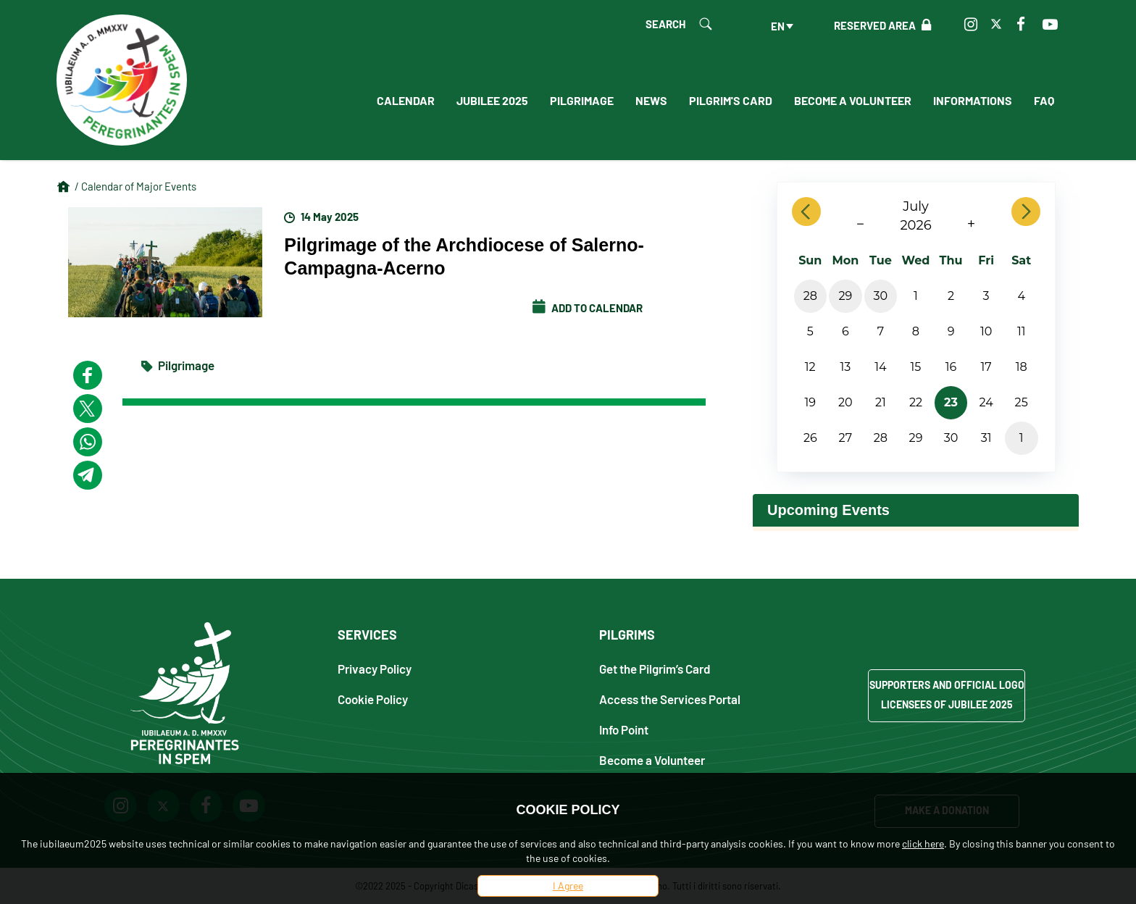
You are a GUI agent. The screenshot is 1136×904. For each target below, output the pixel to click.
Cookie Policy (373, 698)
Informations (972, 100)
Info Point (623, 729)
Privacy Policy (375, 668)
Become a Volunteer (852, 100)
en (778, 26)
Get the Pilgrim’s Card (655, 668)
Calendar (406, 100)
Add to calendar (587, 307)
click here (923, 843)
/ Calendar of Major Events (135, 186)
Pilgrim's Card (730, 100)
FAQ (1044, 100)
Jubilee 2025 (492, 100)
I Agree (568, 885)
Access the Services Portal (669, 698)
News (651, 100)
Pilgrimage (582, 100)
